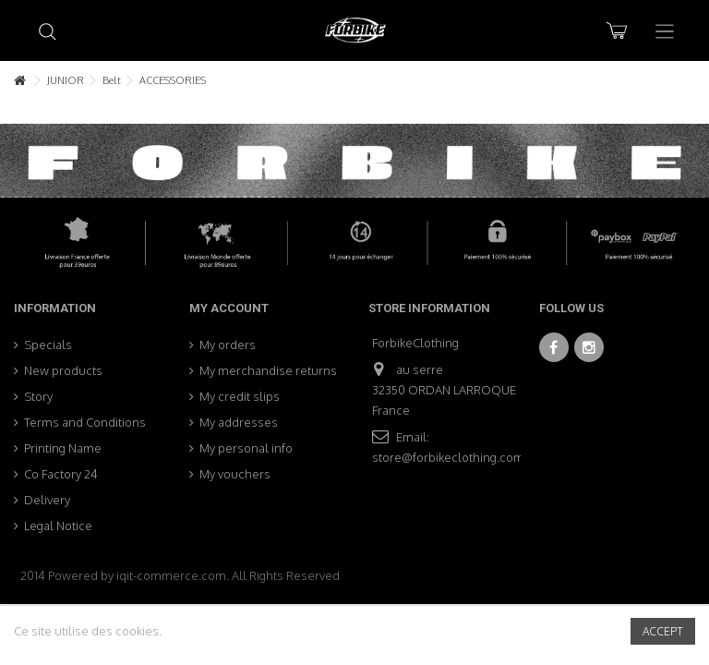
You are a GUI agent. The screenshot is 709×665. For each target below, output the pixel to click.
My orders (227, 344)
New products (63, 370)
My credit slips (239, 396)
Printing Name (63, 448)
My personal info (246, 448)
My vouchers (234, 473)
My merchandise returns (268, 370)
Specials (48, 344)
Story (38, 396)
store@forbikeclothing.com (448, 457)
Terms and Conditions (85, 422)
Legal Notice (58, 525)
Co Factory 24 (61, 473)
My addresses (238, 422)
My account (229, 308)
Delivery (47, 499)
